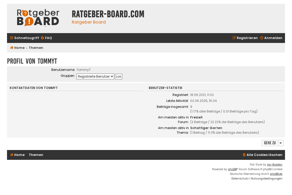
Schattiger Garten (206, 128)
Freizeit (196, 117)
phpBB (232, 169)
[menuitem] (46, 38)
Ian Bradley (274, 165)
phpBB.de (276, 174)
